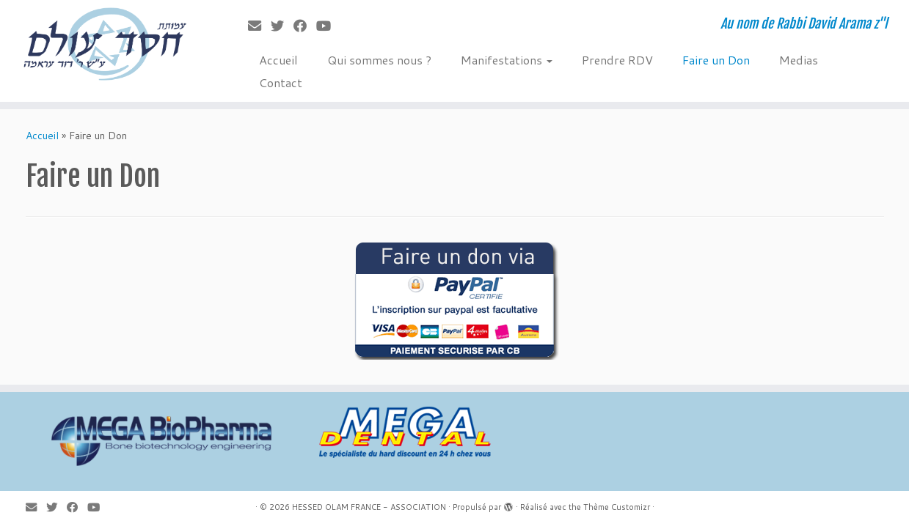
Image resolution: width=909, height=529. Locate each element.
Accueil (278, 59)
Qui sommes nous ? (379, 59)
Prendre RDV (617, 59)
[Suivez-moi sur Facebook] (304, 25)
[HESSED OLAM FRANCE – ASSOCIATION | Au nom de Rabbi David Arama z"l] (105, 44)
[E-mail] (259, 25)
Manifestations (506, 59)
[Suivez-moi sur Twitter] (282, 25)
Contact (280, 82)
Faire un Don (716, 59)
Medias (798, 59)
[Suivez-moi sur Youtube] (328, 25)
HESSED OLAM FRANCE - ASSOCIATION (369, 507)
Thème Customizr (616, 507)
